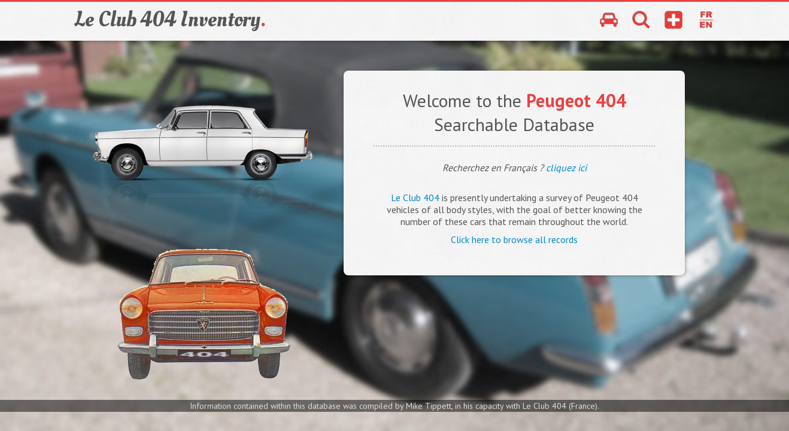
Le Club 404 (415, 198)
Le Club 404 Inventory (170, 20)
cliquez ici (566, 168)
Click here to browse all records (514, 239)
